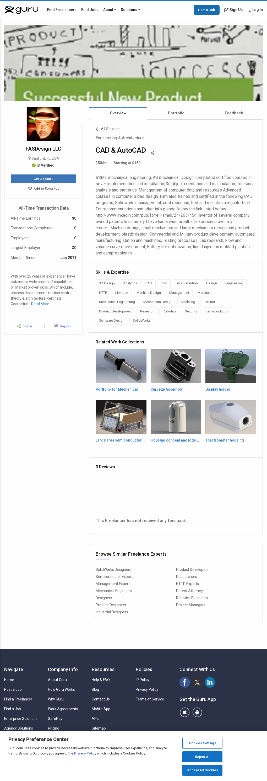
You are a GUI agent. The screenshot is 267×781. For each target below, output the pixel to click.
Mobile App (101, 709)
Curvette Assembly (167, 389)
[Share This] (152, 152)
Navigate (13, 669)
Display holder (217, 389)
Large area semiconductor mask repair (121, 440)
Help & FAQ (101, 680)
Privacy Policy (147, 689)
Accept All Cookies (202, 770)
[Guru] (21, 10)
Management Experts (114, 584)
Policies (144, 669)
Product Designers (111, 605)
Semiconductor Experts (115, 577)
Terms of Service (150, 699)
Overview (118, 113)
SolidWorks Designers (113, 569)
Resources (103, 669)
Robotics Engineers (192, 598)
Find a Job (12, 709)
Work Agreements (63, 709)
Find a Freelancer (18, 699)
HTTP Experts (187, 584)
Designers (104, 598)
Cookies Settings (202, 743)
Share (24, 326)
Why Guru (56, 699)
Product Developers (192, 569)
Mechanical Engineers (114, 591)
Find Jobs (90, 10)
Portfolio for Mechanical (117, 389)
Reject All (202, 757)
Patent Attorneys (190, 591)
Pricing (53, 728)
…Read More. (39, 304)
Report (63, 326)
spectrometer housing (224, 440)
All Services (108, 129)
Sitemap (99, 728)
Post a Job (206, 10)
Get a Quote (43, 178)
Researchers (186, 577)
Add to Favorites (43, 189)
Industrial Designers (112, 612)
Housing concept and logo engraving (176, 440)
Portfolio (176, 113)
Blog (95, 689)
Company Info (63, 669)
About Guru (57, 680)
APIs (95, 718)
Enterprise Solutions (20, 718)
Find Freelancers (62, 10)
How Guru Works (61, 689)
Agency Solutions (18, 728)
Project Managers (190, 605)
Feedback (234, 113)
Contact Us (101, 699)
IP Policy (142, 680)
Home (9, 680)
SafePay (55, 718)
